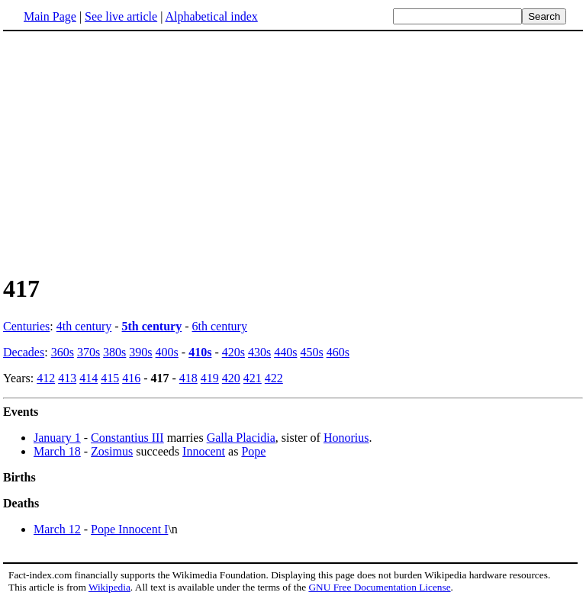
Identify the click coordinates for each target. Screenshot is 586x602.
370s (88, 352)
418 (188, 378)
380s (114, 352)
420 (231, 378)
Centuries (26, 326)
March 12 (57, 529)
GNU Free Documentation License (379, 587)
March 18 (57, 451)
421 (252, 378)
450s (311, 352)
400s (167, 352)
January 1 (57, 437)
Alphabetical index (211, 16)
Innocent (203, 451)
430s (259, 352)
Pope (253, 451)
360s (62, 352)
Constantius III (127, 437)
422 (274, 378)
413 (67, 378)
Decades (23, 352)
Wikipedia (109, 587)
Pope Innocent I (129, 529)
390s (140, 352)
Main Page (50, 16)
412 (46, 378)
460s (338, 352)
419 (210, 378)
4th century (83, 326)
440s (285, 352)
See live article (121, 16)
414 (88, 378)
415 (110, 378)
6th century (219, 326)
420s (233, 352)
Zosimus (112, 451)
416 (131, 378)
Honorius (346, 437)
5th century (152, 326)
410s (199, 352)
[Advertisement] (131, 152)
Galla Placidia (241, 437)
